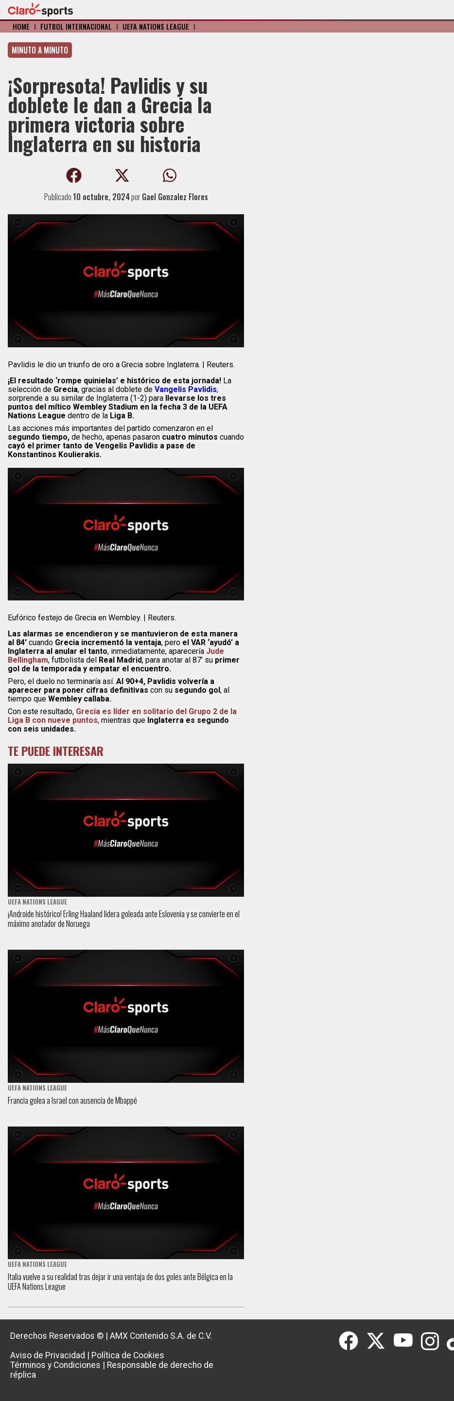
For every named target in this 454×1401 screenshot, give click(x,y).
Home (21, 26)
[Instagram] (434, 1341)
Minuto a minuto (40, 50)
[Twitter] (379, 1341)
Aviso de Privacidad (47, 1355)
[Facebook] (352, 1341)
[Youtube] (407, 1341)
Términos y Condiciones (55, 1365)
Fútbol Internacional (76, 26)
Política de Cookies (127, 1355)
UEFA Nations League (155, 26)
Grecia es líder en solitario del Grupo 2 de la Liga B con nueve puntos (122, 716)
